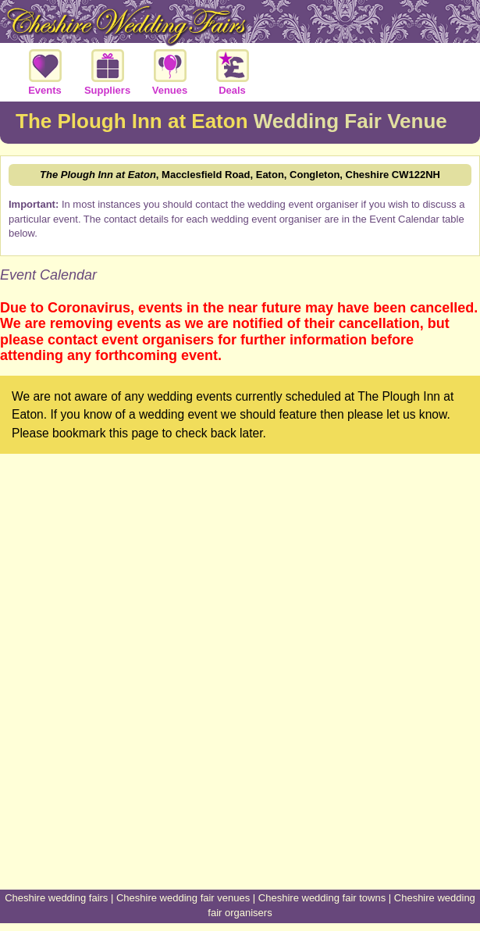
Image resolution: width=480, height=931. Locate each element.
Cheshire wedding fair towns (322, 898)
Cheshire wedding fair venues (183, 898)
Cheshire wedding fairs (56, 898)
